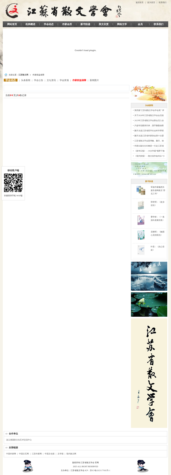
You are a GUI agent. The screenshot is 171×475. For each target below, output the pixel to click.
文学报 (60, 454)
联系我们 (163, 2)
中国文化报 (49, 454)
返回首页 (140, 2)
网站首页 (12, 24)
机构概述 (30, 24)
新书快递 (85, 24)
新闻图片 (94, 80)
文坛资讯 (51, 80)
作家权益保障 (79, 80)
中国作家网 (11, 454)
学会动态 (49, 24)
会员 (140, 24)
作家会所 (67, 24)
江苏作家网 (37, 454)
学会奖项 (64, 80)
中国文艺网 (24, 454)
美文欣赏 (104, 24)
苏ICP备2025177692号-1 (100, 470)
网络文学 (122, 24)
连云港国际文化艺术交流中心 (19, 440)
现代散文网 (71, 454)
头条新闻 (25, 80)
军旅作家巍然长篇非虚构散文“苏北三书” (158, 190)
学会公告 (38, 80)
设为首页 (151, 2)
